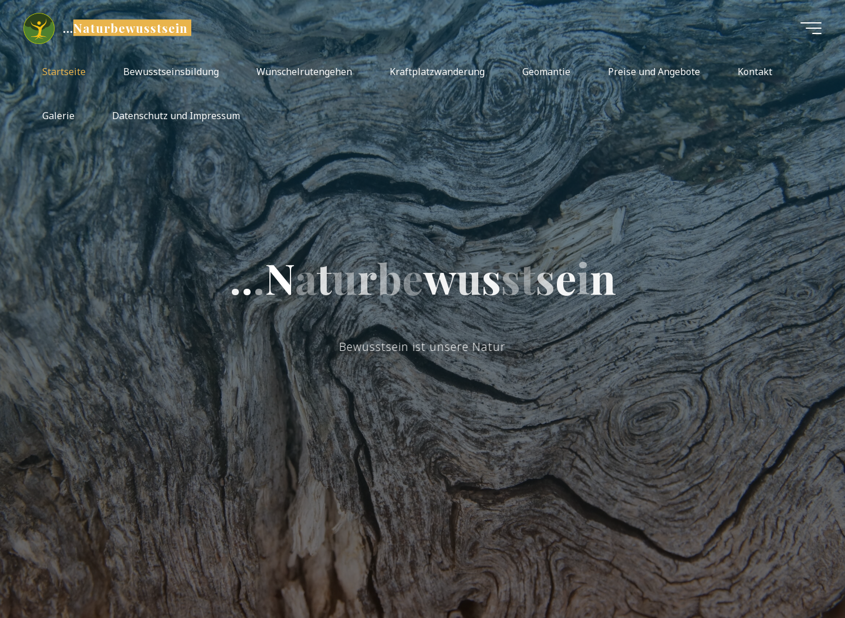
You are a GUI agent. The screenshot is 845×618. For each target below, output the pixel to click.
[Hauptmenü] (811, 28)
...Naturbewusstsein (125, 27)
